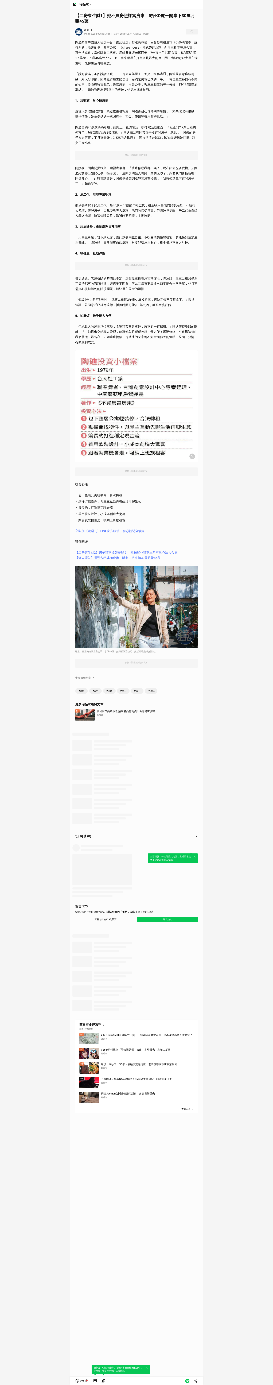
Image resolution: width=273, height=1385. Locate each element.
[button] (82, 1380)
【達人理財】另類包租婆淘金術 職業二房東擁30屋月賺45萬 (118, 558)
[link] (95, 1380)
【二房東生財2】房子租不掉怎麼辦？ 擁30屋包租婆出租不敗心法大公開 (126, 552)
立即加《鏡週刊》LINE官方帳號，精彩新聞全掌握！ (111, 531)
